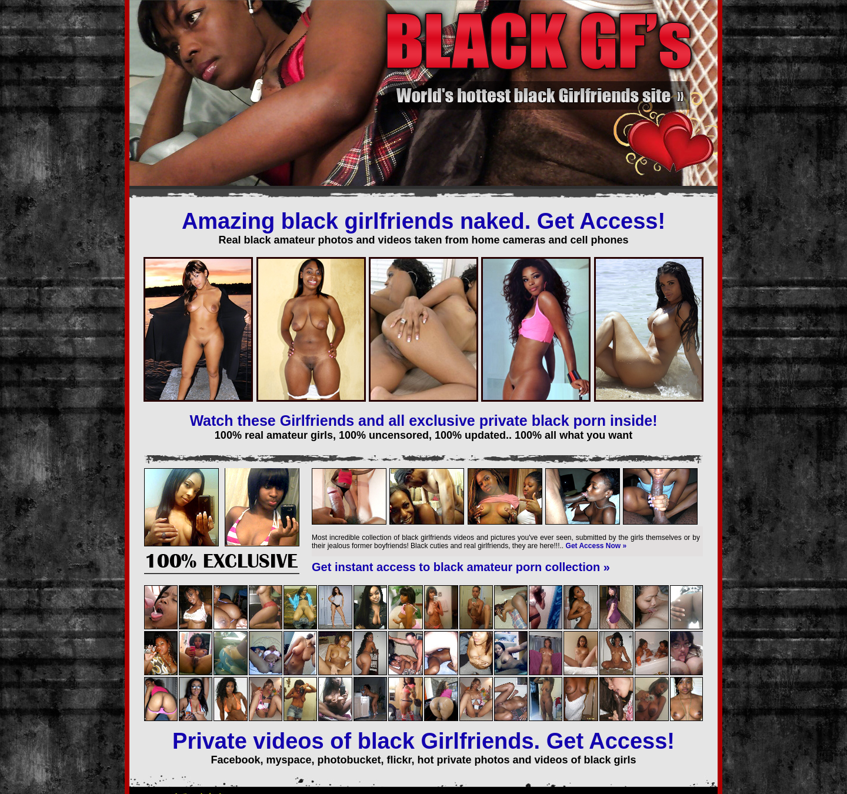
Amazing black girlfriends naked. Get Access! (423, 221)
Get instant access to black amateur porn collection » (461, 567)
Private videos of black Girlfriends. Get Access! (423, 741)
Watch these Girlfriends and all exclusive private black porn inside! (423, 420)
